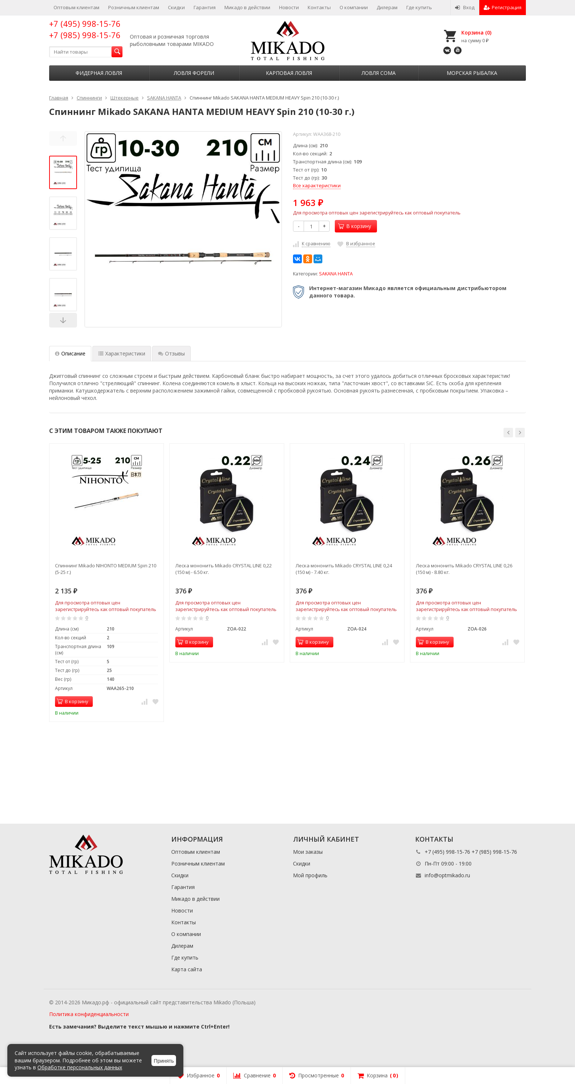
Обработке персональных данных (79, 1067)
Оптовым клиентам (76, 7)
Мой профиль (310, 875)
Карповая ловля (289, 72)
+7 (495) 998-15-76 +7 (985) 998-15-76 (85, 29)
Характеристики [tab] (121, 353)
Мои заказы (308, 851)
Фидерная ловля (99, 72)
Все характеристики (317, 185)
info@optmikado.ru (447, 875)
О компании (354, 7)
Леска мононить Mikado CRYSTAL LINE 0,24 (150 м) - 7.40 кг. (344, 568)
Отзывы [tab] (171, 353)
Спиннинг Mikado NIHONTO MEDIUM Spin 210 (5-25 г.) (105, 568)
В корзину (354, 226)
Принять (164, 1061)
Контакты (319, 7)
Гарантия (205, 7)
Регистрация (502, 7)
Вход (465, 7)
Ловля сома (379, 72)
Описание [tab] (70, 353)
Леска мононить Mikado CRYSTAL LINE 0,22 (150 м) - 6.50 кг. (223, 568)
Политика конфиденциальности (89, 1014)
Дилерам (387, 7)
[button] (508, 432)
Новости (289, 7)
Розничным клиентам (133, 7)
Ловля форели (194, 72)
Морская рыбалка (472, 72)
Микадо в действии (247, 7)
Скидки (176, 7)
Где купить (419, 7)
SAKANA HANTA (336, 274)
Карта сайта (186, 969)
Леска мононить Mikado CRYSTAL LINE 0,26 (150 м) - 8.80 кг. (464, 568)
